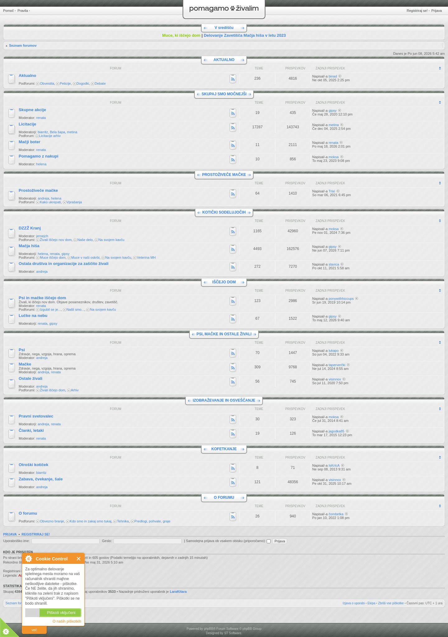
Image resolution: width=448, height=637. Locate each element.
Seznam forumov (23, 45)
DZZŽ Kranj (30, 228)
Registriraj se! (417, 10)
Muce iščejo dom (53, 257)
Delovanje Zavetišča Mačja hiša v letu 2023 (245, 35)
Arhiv (75, 390)
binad (333, 76)
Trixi (332, 191)
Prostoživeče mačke (38, 190)
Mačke (25, 364)
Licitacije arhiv (50, 136)
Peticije (65, 83)
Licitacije (27, 124)
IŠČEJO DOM (224, 282)
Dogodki (83, 83)
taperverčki (337, 365)
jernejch (42, 236)
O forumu (28, 513)
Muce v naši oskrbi (85, 257)
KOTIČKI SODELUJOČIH (223, 212)
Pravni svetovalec (36, 416)
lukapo (333, 350)
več (34, 630)
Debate (100, 83)
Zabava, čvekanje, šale (41, 479)
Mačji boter (29, 141)
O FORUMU (224, 497)
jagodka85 (336, 431)
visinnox (335, 379)
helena (41, 164)
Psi (22, 349)
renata (41, 118)
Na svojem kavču (111, 240)
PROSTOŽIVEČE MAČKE (224, 174)
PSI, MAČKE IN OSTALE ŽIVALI (224, 334)
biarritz (43, 132)
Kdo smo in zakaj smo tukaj (90, 521)
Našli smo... (75, 309)
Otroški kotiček (33, 464)
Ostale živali (30, 378)
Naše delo (85, 240)
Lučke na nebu (33, 315)
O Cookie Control (28, 558)
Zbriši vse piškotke (391, 603)
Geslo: (107, 541)
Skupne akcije (32, 109)
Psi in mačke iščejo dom (42, 297)
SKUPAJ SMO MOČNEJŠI (224, 94)
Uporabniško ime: (16, 541)
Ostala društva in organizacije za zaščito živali (64, 263)
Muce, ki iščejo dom (181, 35)
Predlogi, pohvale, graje (152, 521)
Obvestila (47, 83)
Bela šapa (57, 132)
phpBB (208, 628)
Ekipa (371, 603)
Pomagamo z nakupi (38, 156)
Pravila (22, 10)
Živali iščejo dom (52, 390)
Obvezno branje (52, 521)
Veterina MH (146, 257)
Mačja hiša (29, 245)
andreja (43, 198)
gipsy (333, 110)
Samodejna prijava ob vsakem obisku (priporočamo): (228, 541)
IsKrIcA (334, 465)
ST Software (232, 633)
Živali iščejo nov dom (56, 240)
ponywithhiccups (341, 298)
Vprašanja (74, 202)
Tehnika (123, 521)
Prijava (436, 10)
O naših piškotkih (67, 621)
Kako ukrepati (50, 202)
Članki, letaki (31, 430)
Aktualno (27, 75)
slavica (334, 264)
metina (72, 132)
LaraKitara (178, 591)
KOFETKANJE (223, 449)
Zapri (79, 559)
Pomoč (8, 10)
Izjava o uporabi (354, 603)
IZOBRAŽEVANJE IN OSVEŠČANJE (224, 400)
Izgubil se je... (50, 309)
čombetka (336, 514)
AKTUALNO (223, 60)
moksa (333, 157)
